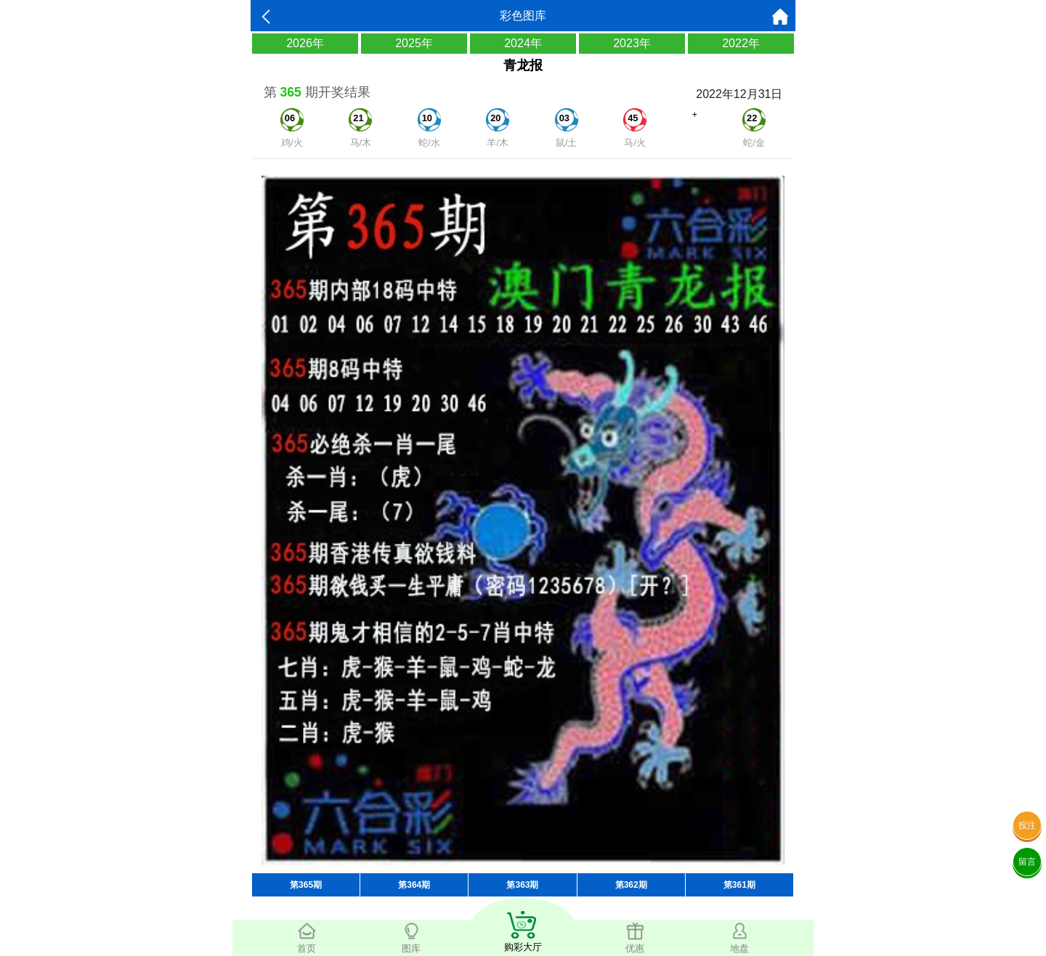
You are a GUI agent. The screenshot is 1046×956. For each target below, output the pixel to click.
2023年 (632, 43)
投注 (1027, 825)
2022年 (741, 43)
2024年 (523, 43)
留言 (1027, 862)
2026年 (305, 43)
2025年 (414, 43)
